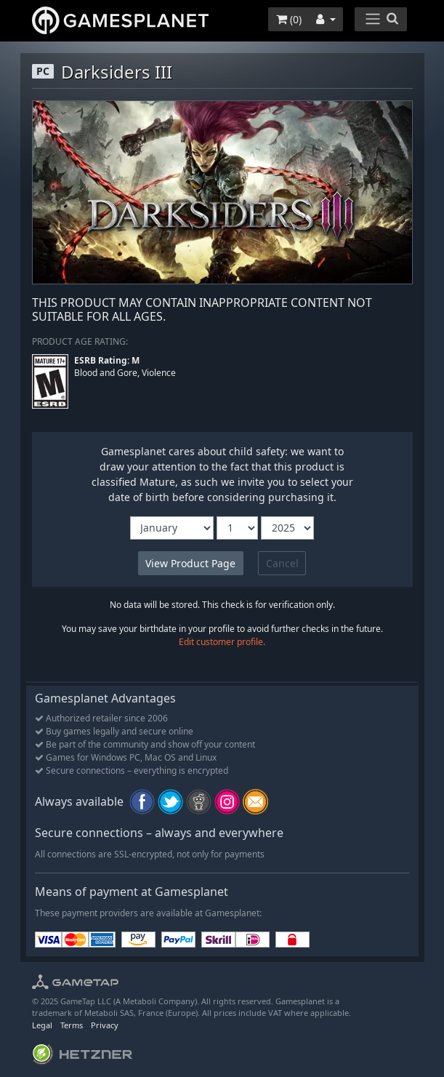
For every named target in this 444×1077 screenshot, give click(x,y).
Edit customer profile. (222, 641)
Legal (42, 1025)
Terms (71, 1025)
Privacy (104, 1025)
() (289, 19)
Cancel (282, 563)
